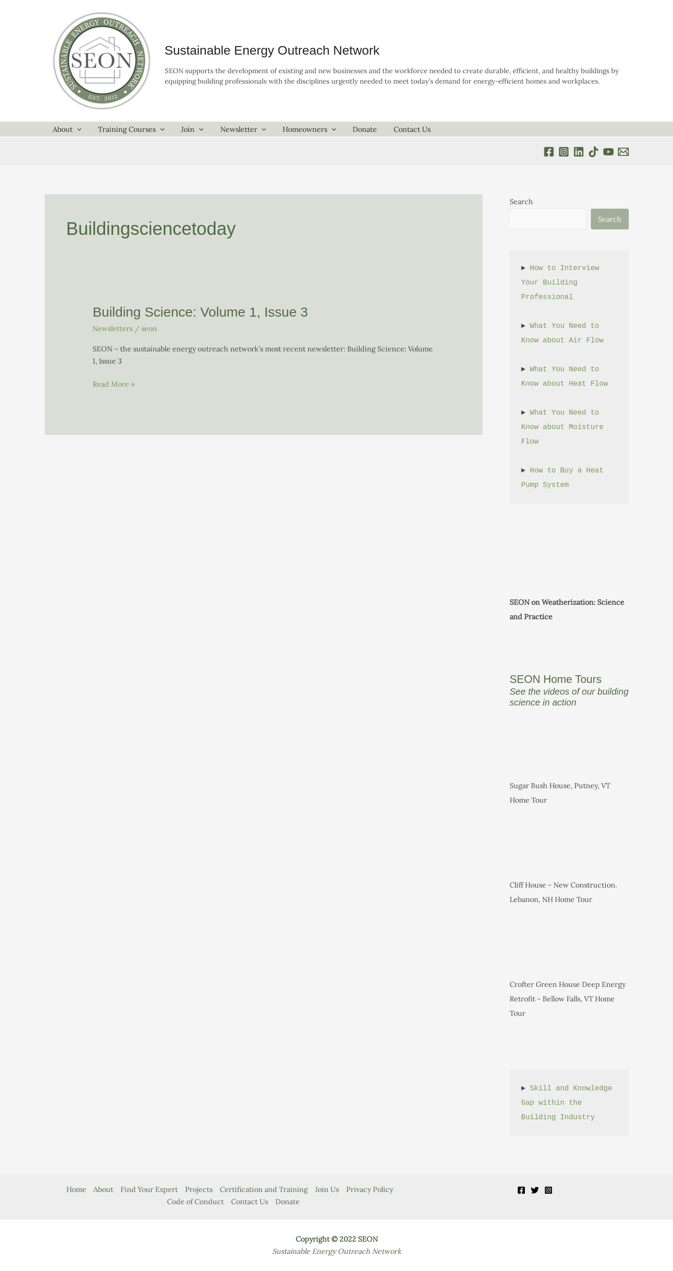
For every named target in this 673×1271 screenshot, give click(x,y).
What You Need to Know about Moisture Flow (564, 427)
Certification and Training (264, 1189)
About (66, 129)
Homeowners (300, 129)
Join (187, 129)
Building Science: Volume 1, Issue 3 (200, 311)
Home (76, 1189)
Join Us (327, 1189)
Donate (353, 129)
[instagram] (563, 151)
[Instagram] (548, 1190)
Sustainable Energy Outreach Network (272, 50)
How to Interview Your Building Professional (562, 282)
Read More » (114, 384)
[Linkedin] (578, 151)
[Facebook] (548, 151)
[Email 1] (623, 151)
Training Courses (128, 129)
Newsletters (113, 328)
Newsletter (236, 129)
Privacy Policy (369, 1189)
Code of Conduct (195, 1201)
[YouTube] (608, 151)
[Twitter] (535, 1190)
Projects (199, 1189)
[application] (76, 129)
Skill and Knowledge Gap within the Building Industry (569, 1102)
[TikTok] (593, 151)
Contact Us (398, 129)
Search (521, 201)
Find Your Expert (149, 1189)
